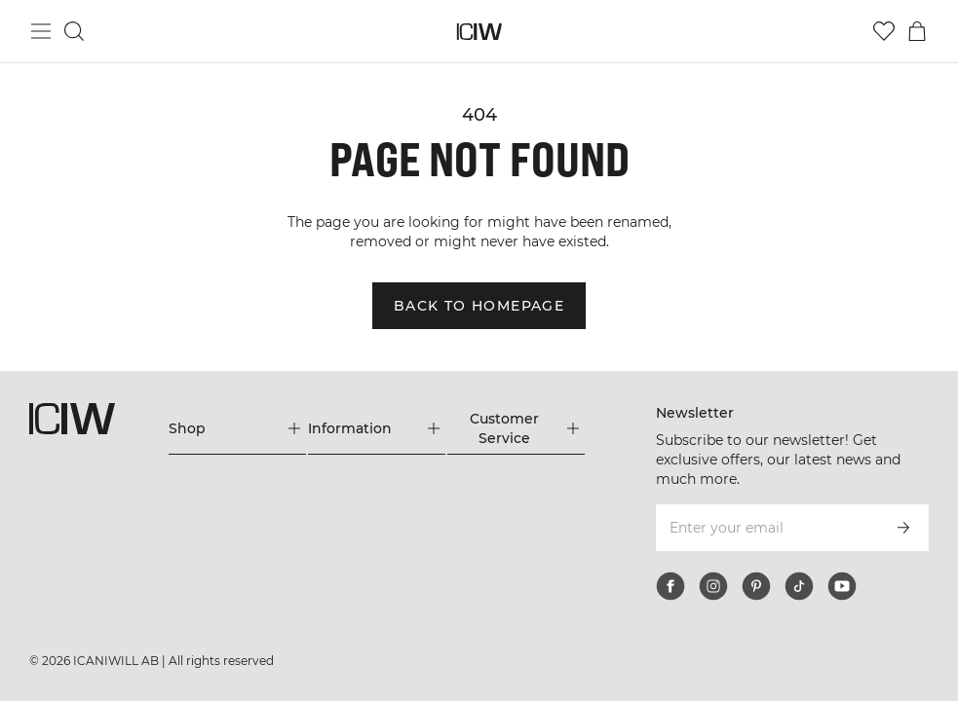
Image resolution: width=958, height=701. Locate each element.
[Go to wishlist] (884, 31)
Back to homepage (479, 305)
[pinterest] (756, 586)
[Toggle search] (74, 31)
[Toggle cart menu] (917, 31)
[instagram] (713, 586)
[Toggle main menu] (40, 31)
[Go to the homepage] (479, 31)
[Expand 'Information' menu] (376, 428)
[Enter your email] (766, 527)
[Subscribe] (903, 527)
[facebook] (670, 586)
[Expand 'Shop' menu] (237, 428)
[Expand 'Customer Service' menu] (516, 428)
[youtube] (842, 586)
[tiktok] (799, 586)
